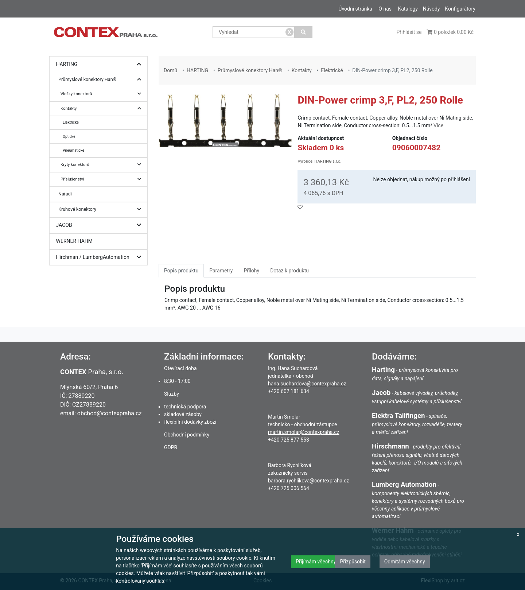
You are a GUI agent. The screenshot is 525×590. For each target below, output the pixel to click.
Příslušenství (103, 179)
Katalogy (407, 9)
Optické (69, 137)
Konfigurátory (460, 9)
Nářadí (65, 194)
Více (438, 125)
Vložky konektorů (103, 94)
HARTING (100, 64)
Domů (170, 70)
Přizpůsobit (353, 561)
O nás (385, 9)
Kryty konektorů (103, 164)
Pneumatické (73, 150)
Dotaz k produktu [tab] (289, 270)
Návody (431, 9)
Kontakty (103, 108)
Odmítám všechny (404, 561)
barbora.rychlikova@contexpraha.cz (308, 481)
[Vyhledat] (303, 32)
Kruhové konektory (101, 209)
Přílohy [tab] (251, 270)
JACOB (100, 225)
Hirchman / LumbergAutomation (100, 257)
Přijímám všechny (316, 561)
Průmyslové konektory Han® (101, 80)
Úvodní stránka (355, 9)
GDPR (170, 447)
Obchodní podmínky (186, 435)
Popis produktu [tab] (181, 270)
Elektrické (71, 122)
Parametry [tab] (221, 270)
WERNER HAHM (74, 241)
